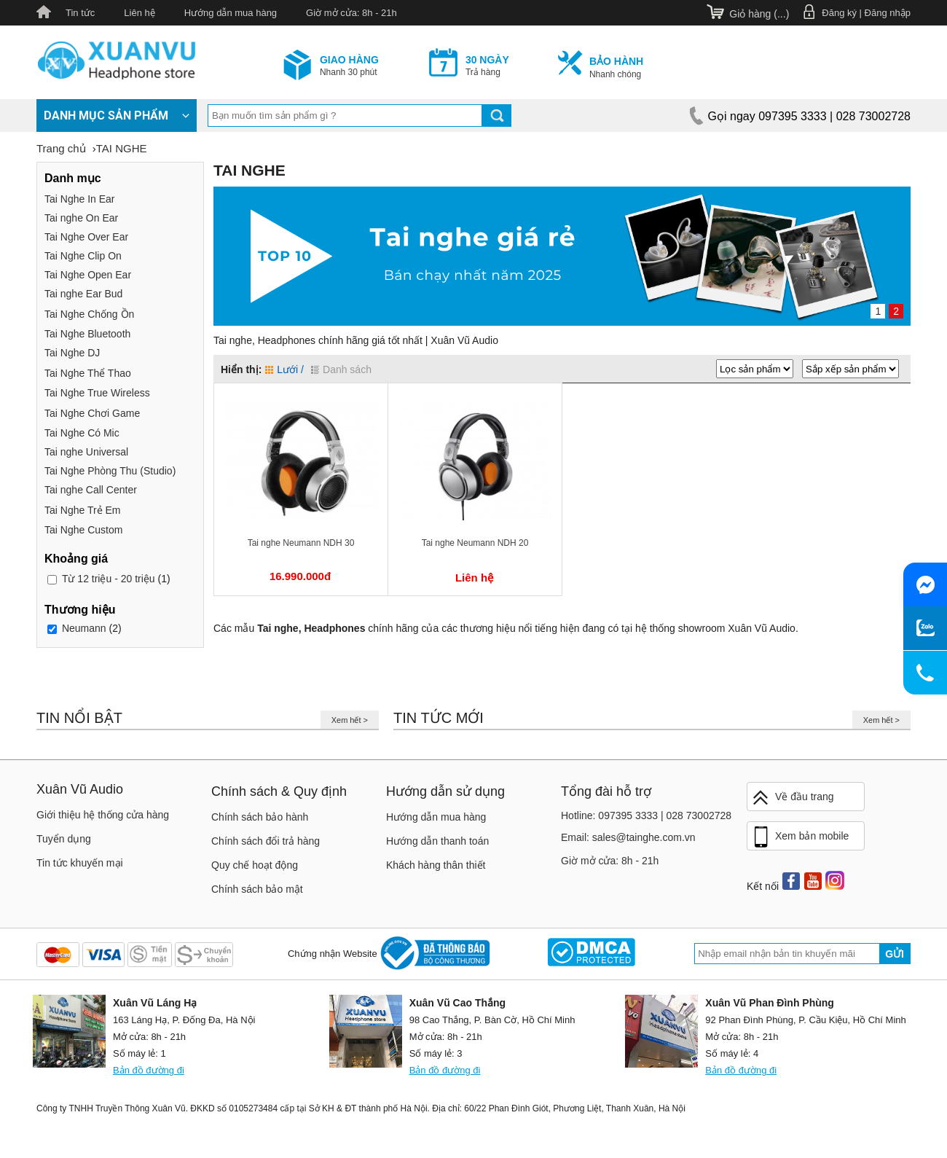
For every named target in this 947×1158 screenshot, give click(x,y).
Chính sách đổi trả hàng (265, 841)
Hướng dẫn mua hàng (230, 12)
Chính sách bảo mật (257, 889)
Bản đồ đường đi (148, 1070)
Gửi (894, 954)
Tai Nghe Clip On (83, 256)
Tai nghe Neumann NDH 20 (475, 543)
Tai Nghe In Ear (79, 199)
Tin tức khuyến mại (79, 863)
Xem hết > (349, 720)
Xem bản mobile (800, 837)
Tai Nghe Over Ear (86, 237)
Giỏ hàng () (759, 14)
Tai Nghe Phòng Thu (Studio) (110, 471)
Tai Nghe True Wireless (97, 393)
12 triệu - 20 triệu (108, 578)
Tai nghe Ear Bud (83, 294)
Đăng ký (839, 12)
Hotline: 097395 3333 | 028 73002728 (646, 815)
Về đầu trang (792, 797)
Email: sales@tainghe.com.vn (628, 837)
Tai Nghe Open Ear (87, 275)
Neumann (84, 628)
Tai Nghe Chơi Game (92, 413)
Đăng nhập (888, 12)
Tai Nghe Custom (83, 530)
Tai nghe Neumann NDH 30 (301, 543)
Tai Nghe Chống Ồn (89, 314)
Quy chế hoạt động (254, 865)
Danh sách (341, 369)
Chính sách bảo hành (259, 817)
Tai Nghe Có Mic (81, 433)
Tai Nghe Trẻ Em (82, 510)
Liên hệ (139, 12)
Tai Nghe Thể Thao (87, 373)
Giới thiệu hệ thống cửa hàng (102, 815)
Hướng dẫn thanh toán (437, 841)
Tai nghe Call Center (90, 490)
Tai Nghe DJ (72, 353)
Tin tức (80, 12)
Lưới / (284, 369)
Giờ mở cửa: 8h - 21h (351, 12)
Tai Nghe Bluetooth (87, 334)
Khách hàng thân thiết (435, 865)
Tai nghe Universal (86, 452)
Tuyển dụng (63, 839)
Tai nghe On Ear (81, 218)
